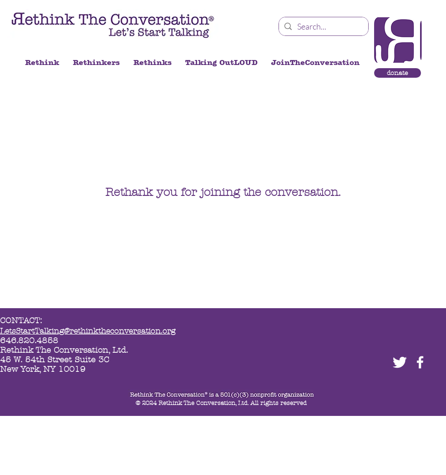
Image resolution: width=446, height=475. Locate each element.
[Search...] (323, 26)
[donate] (397, 73)
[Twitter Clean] (399, 362)
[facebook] (420, 362)
